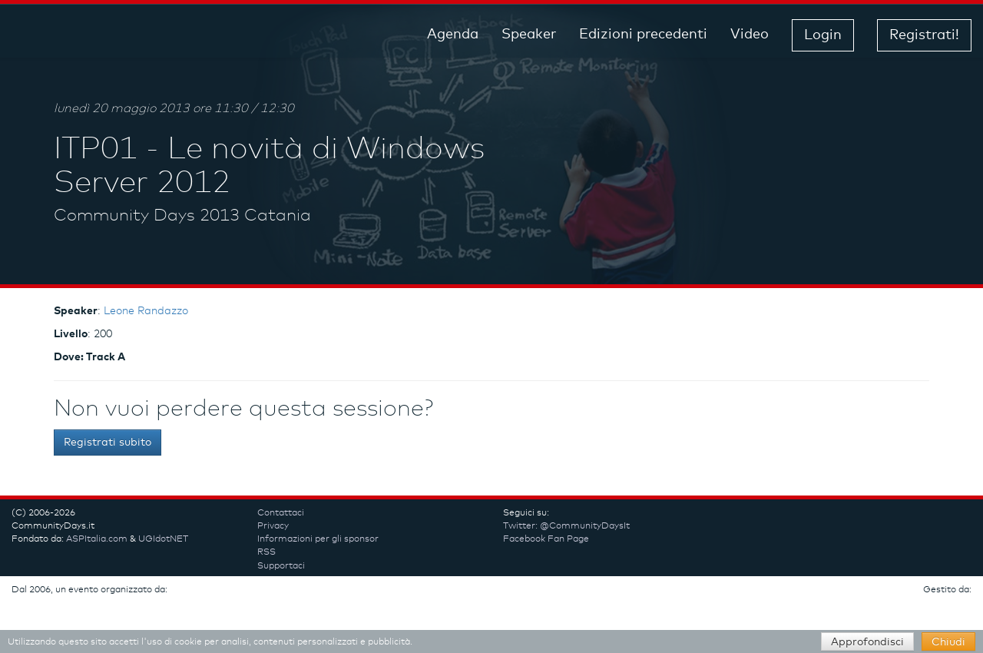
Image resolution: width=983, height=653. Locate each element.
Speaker (528, 34)
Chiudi (948, 642)
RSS (266, 552)
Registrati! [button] (924, 35)
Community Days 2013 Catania (182, 215)
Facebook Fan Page (546, 539)
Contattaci (280, 513)
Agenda (452, 34)
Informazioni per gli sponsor (318, 539)
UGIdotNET (163, 539)
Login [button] (823, 35)
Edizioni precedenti (643, 34)
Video (749, 34)
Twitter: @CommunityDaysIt (566, 526)
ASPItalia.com (96, 539)
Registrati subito (107, 442)
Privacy (273, 526)
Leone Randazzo (146, 311)
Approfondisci (867, 642)
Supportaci (281, 566)
